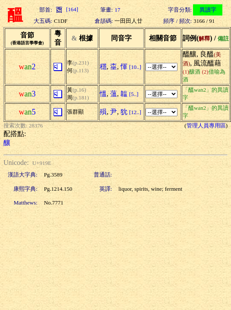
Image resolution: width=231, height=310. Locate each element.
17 (117, 9)
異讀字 (207, 9)
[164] (66, 9)
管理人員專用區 (206, 125)
